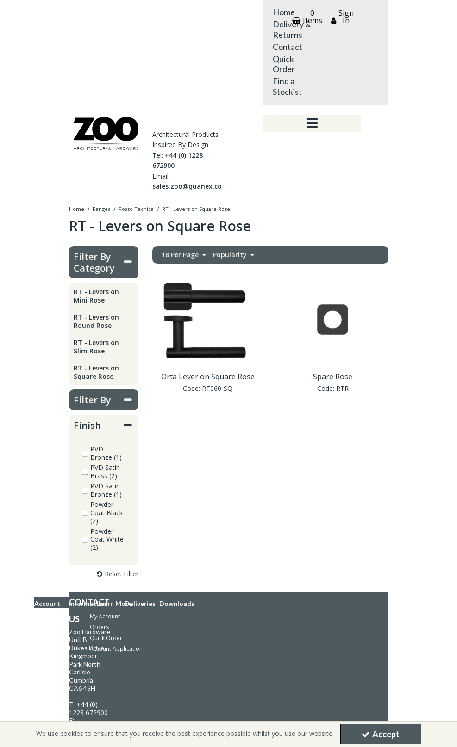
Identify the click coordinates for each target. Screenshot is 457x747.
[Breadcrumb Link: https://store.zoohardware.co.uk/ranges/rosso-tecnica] (136, 208)
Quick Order (284, 64)
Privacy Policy (58, 608)
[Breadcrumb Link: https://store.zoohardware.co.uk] (76, 208)
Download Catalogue (76, 670)
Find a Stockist (287, 86)
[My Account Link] (341, 16)
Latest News (57, 645)
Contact (287, 47)
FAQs (48, 597)
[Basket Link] (306, 16)
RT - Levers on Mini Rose (96, 295)
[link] (157, 685)
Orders (99, 466)
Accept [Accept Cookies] (381, 734)
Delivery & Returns (292, 29)
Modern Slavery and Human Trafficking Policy (100, 630)
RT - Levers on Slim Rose (96, 346)
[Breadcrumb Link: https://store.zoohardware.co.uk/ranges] (101, 208)
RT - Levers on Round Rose (96, 321)
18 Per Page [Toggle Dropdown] (181, 255)
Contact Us (55, 575)
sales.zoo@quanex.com (190, 186)
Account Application (116, 488)
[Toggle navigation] (312, 123)
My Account (105, 455)
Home (284, 12)
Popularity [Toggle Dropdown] (231, 255)
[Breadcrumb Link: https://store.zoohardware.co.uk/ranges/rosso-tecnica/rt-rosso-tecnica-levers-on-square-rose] (196, 208)
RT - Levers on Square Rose (96, 372)
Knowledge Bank (63, 586)
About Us (53, 637)
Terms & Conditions (67, 619)
